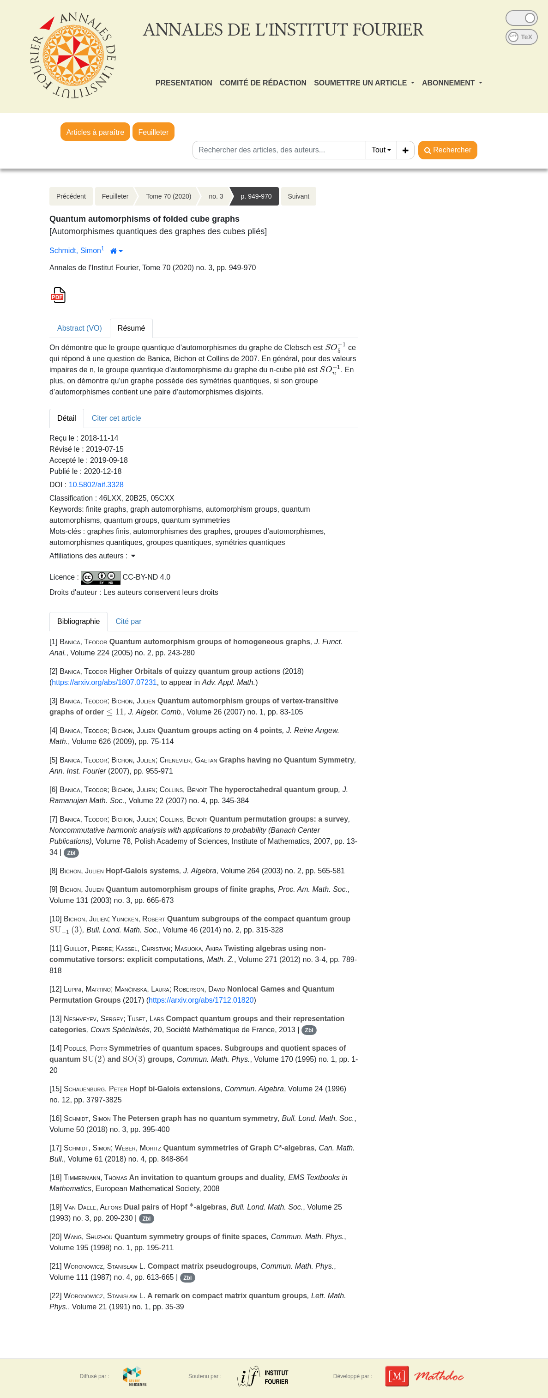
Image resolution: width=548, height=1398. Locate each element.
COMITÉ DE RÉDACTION (263, 83)
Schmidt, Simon (75, 250)
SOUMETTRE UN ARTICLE (361, 83)
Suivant (299, 196)
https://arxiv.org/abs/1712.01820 (201, 1000)
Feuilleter (154, 132)
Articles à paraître (95, 132)
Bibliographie (78, 621)
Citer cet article (116, 418)
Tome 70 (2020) (168, 196)
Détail (66, 418)
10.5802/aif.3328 (96, 485)
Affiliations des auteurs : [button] (92, 556)
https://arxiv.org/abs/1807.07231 (104, 682)
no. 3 (216, 196)
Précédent (71, 196)
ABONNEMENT (449, 83)
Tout (378, 150)
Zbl (71, 853)
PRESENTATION (184, 83)
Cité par (128, 621)
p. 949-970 (256, 196)
